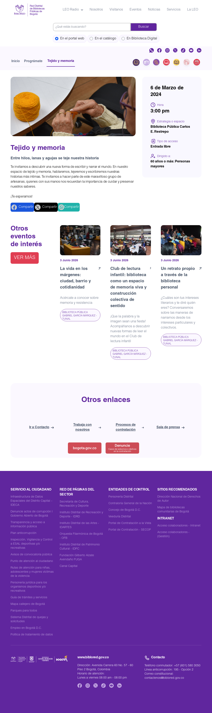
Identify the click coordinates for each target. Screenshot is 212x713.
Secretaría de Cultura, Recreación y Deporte (74, 503)
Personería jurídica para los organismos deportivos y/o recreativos (29, 586)
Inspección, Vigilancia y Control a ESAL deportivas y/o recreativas (31, 544)
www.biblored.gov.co (93, 657)
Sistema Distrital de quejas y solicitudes (29, 619)
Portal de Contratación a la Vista (129, 523)
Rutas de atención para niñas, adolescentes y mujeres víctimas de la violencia (32, 572)
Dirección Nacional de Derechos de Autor (178, 499)
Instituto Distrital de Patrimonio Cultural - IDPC (80, 546)
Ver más (24, 257)
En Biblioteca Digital (139, 38)
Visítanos (116, 10)
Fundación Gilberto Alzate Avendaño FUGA (77, 557)
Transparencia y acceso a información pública (28, 524)
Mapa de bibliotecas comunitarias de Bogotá (173, 509)
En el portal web (69, 38)
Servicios (174, 10)
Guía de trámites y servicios (29, 597)
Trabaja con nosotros (87, 427)
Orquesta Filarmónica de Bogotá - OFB (81, 536)
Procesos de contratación (130, 427)
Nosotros (96, 10)
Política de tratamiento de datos (32, 634)
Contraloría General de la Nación (130, 503)
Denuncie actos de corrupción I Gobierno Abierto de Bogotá (32, 513)
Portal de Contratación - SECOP (129, 530)
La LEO (192, 10)
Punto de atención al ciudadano (32, 561)
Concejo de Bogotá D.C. (124, 510)
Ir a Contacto (41, 427)
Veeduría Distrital (119, 516)
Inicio (15, 61)
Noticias (154, 10)
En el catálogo (103, 38)
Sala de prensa (170, 427)
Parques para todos (24, 610)
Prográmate (33, 61)
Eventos (135, 10)
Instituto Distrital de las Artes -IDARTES (79, 525)
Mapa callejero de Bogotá (28, 604)
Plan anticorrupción (23, 533)
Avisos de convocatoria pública (31, 554)
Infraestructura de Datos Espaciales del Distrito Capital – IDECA (31, 501)
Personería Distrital (120, 496)
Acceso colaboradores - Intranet (178, 525)
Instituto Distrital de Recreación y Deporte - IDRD (81, 514)
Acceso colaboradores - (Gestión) (173, 534)
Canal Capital (68, 566)
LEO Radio (73, 10)
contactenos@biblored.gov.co (164, 678)
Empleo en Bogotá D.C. (26, 628)
